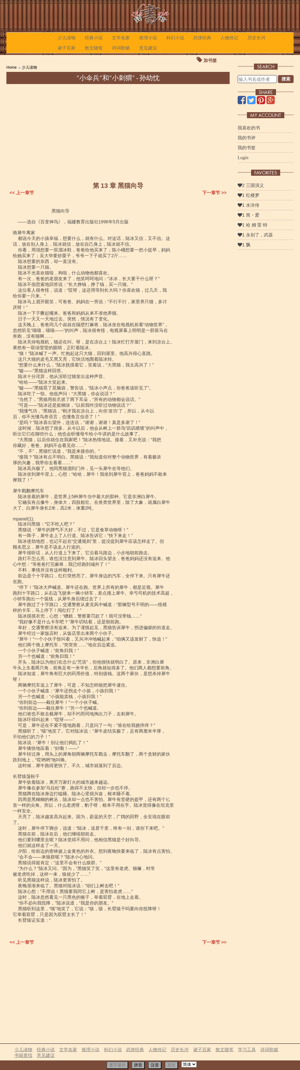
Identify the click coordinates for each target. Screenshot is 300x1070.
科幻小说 (175, 37)
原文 (171, 1065)
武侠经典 (202, 37)
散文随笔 (94, 47)
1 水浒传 (248, 205)
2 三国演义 (251, 185)
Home (11, 67)
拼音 (138, 1065)
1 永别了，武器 (255, 234)
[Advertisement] (118, 132)
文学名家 (121, 37)
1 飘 (244, 244)
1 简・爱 (248, 215)
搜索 (285, 78)
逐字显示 (117, 1065)
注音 (155, 1065)
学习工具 (247, 1049)
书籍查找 (23, 1055)
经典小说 (94, 37)
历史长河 (256, 37)
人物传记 (229, 37)
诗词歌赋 (121, 47)
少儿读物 (66, 37)
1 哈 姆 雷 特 (252, 224)
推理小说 (148, 37)
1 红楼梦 (248, 195)
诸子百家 (66, 47)
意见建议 (148, 47)
